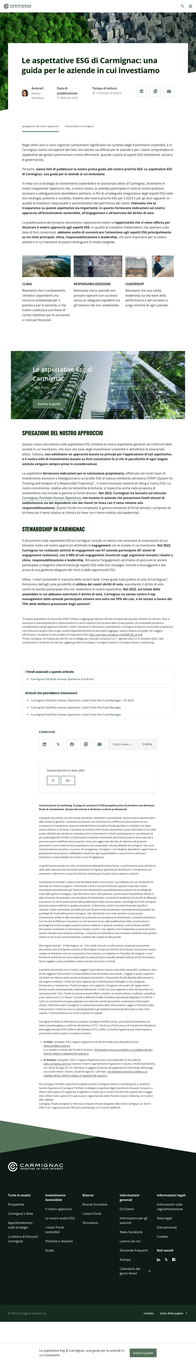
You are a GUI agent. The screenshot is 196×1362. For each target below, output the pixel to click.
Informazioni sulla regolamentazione (170, 1206)
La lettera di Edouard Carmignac (23, 1238)
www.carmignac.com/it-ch (57, 1063)
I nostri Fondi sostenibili (54, 1229)
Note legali (164, 1218)
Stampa (125, 1259)
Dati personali (167, 1227)
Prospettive (16, 1204)
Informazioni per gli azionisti (133, 1220)
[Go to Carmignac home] (17, 6)
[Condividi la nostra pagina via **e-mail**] (169, 91)
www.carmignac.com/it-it (57, 1045)
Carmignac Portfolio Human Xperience (51, 498)
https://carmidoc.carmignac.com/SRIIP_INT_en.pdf (115, 634)
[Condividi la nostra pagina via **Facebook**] (72, 744)
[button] (23, 1197)
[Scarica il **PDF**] (155, 91)
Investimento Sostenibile (55, 1197)
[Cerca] (182, 6)
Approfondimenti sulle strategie (20, 1225)
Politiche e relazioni (59, 1241)
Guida (49, 1250)
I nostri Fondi (91, 1213)
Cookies (162, 1236)
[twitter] (166, 1259)
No (68, 780)
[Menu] (190, 6)
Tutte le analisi (19, 1195)
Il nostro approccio (58, 1209)
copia (147, 744)
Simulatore (90, 1223)
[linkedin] (158, 1259)
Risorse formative (94, 1204)
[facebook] (173, 1259)
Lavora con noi (130, 1241)
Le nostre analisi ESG (60, 1218)
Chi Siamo (127, 1209)
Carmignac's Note (20, 1213)
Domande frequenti (134, 1250)
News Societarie (131, 1232)
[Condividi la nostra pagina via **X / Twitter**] (58, 744)
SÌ (53, 780)
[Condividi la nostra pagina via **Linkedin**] (141, 91)
